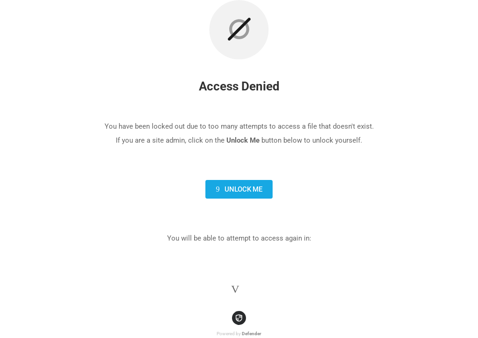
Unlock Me (237, 189)
